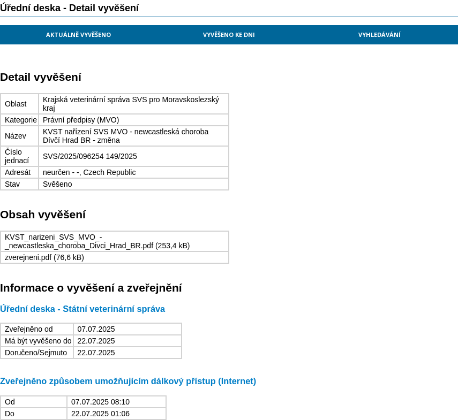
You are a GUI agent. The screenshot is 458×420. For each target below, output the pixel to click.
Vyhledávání (379, 34)
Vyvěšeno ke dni (229, 34)
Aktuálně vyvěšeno (78, 34)
